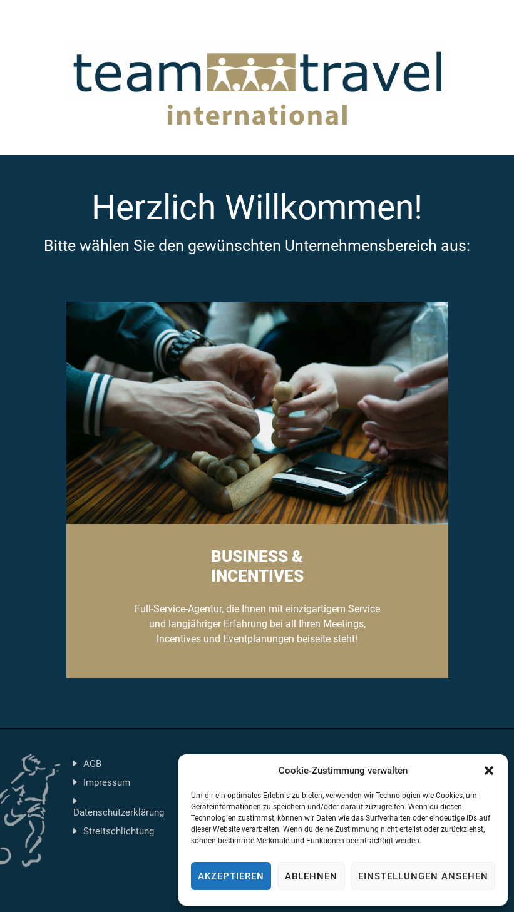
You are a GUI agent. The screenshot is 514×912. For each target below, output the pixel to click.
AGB (92, 763)
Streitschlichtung (118, 831)
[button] (489, 770)
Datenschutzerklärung (118, 812)
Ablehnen (311, 876)
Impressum (106, 782)
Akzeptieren (231, 876)
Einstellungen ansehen (423, 876)
